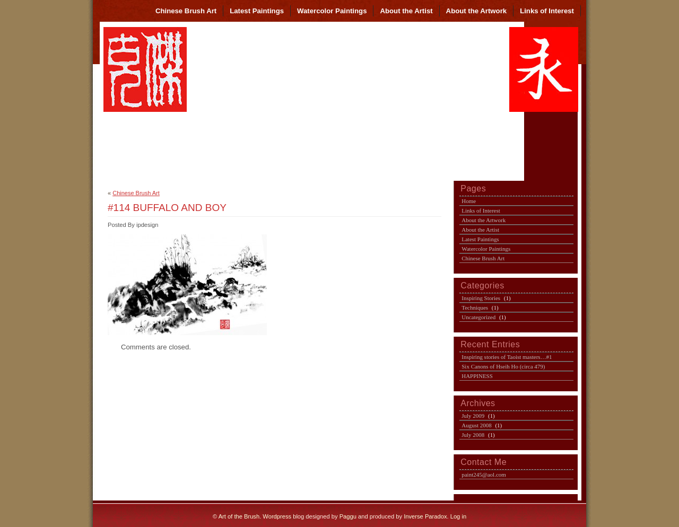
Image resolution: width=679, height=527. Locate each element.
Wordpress (277, 516)
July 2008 (473, 435)
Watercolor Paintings (332, 11)
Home (469, 201)
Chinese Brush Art (185, 11)
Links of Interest (547, 11)
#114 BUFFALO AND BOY (167, 207)
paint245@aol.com (484, 474)
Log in (458, 516)
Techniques (475, 307)
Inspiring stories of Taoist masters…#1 (507, 357)
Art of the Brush (239, 516)
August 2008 (476, 425)
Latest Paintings (257, 11)
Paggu (348, 516)
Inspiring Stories (481, 298)
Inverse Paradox (425, 516)
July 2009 (473, 415)
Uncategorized (478, 317)
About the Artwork (476, 11)
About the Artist (406, 11)
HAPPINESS (477, 376)
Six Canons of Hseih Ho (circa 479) (503, 366)
